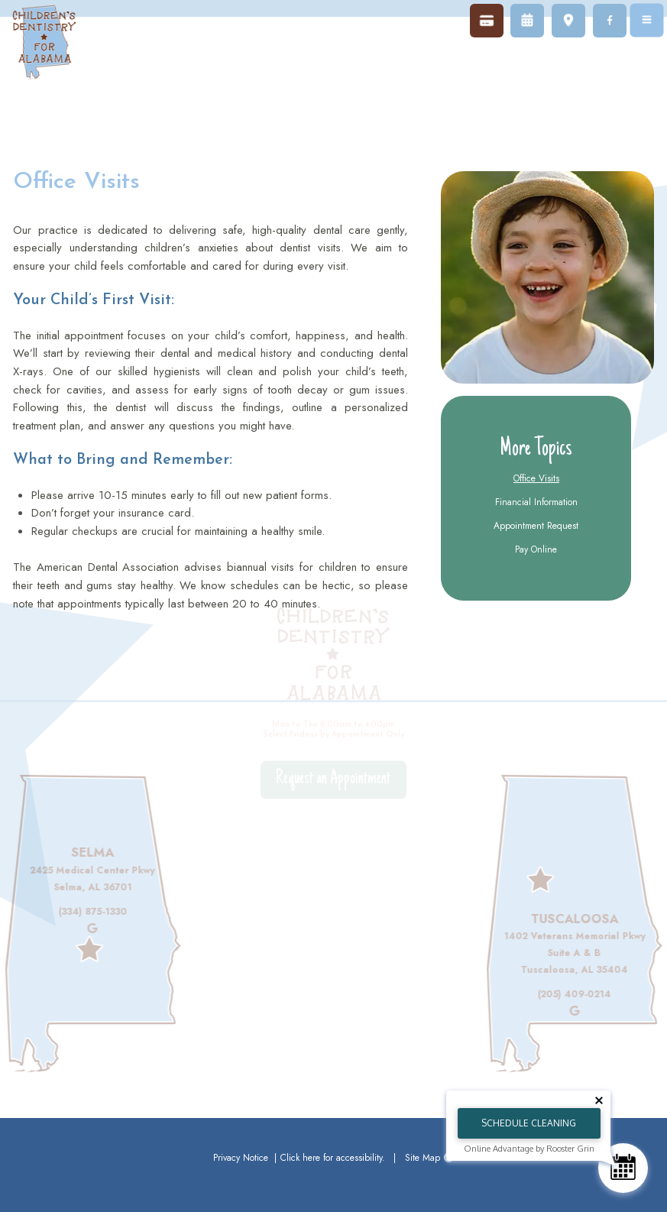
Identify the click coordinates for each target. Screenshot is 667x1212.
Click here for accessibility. (332, 1158)
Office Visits (536, 478)
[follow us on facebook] (610, 20)
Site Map (422, 1158)
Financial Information (536, 502)
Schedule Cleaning (528, 1123)
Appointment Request (536, 526)
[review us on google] (82, 928)
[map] (568, 20)
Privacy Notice (242, 1158)
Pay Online (536, 549)
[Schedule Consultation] (623, 1168)
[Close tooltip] (599, 1100)
